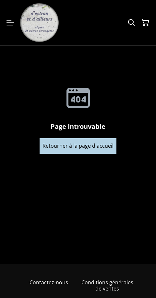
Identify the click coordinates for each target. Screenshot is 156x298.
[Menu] (10, 22)
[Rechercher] (131, 23)
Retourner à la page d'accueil (78, 145)
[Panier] (145, 23)
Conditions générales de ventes (107, 285)
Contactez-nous (49, 282)
